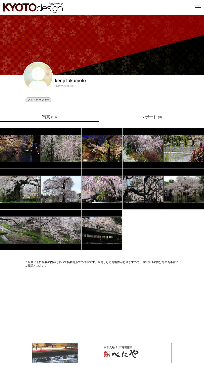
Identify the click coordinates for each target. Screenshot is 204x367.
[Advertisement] (102, 305)
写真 (49, 117)
